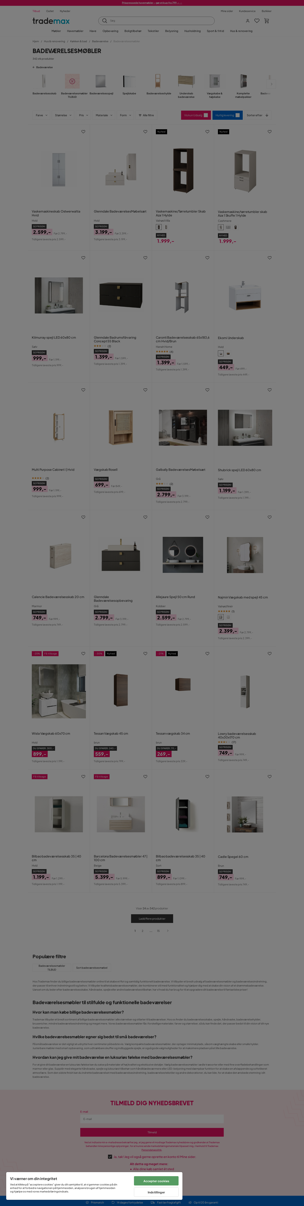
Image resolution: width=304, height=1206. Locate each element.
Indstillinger (156, 1192)
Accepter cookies (156, 1181)
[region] (94, 1186)
